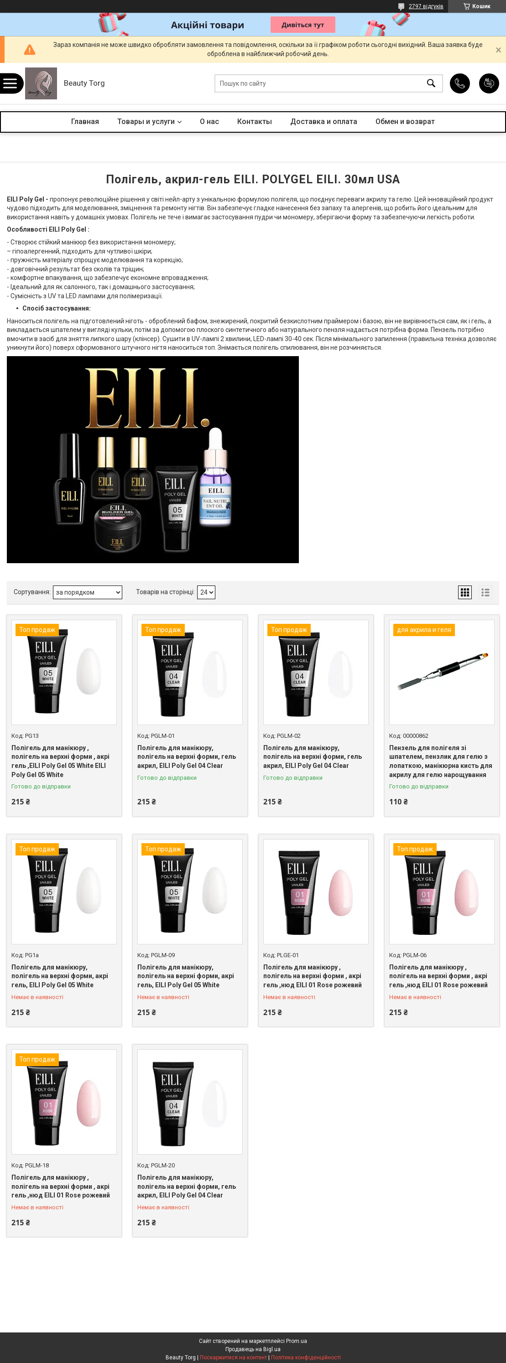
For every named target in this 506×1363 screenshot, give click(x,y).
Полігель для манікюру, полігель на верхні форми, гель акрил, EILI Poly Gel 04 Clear (186, 756)
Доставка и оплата (323, 121)
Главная (85, 121)
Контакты (254, 121)
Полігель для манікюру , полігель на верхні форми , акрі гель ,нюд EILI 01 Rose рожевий (312, 976)
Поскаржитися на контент (233, 1357)
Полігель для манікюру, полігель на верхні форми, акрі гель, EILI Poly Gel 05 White (59, 976)
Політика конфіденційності (306, 1357)
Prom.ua (296, 1341)
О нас (209, 121)
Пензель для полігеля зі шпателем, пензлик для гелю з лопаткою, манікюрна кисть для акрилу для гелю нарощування (440, 761)
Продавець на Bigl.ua (253, 1349)
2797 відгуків (426, 6)
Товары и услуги (146, 121)
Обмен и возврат (405, 121)
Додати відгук (489, 83)
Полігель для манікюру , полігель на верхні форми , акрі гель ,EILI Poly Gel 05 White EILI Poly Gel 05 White (60, 761)
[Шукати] (431, 83)
